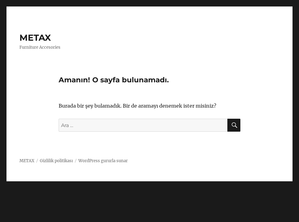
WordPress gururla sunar (103, 160)
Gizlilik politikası (56, 160)
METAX (35, 37)
